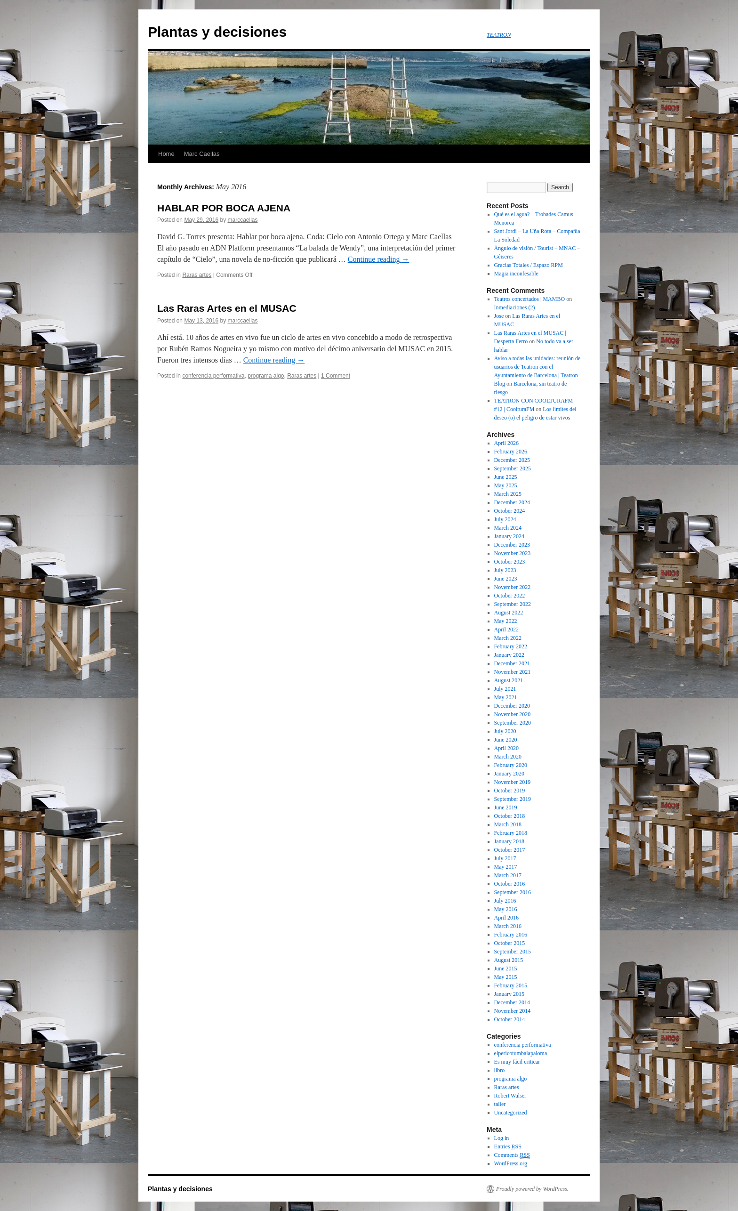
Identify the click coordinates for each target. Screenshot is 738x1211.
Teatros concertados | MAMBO (529, 299)
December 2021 (512, 663)
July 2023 (505, 570)
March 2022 (507, 638)
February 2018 (510, 833)
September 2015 (512, 951)
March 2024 (507, 528)
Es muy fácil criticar (517, 1061)
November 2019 (512, 782)
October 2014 (509, 1019)
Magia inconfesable (516, 273)
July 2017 (505, 858)
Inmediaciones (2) (514, 307)
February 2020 (510, 765)
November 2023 (512, 553)
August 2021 (508, 680)
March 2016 (507, 926)
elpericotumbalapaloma (520, 1053)
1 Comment (335, 375)
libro (499, 1070)
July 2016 (505, 900)
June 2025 (505, 477)
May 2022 (505, 621)
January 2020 (509, 773)
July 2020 (505, 731)
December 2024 (512, 502)
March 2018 (507, 824)
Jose (499, 316)
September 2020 (512, 722)
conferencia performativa (213, 375)
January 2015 (509, 994)
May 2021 (505, 697)
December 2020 (512, 705)
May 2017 (505, 867)
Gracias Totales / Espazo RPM (528, 265)
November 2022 (512, 587)
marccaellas (242, 220)
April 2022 (506, 629)
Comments (512, 1155)
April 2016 (506, 917)
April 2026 (506, 443)
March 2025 (507, 494)
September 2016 (512, 892)
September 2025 (512, 468)
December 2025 (512, 460)
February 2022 (510, 646)
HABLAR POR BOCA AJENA (223, 207)
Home (166, 153)
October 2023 (509, 561)
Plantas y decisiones (217, 32)
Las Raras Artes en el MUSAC (227, 308)
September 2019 (512, 799)
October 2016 (509, 883)
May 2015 (505, 977)
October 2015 (509, 943)
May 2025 (505, 485)
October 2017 (509, 850)
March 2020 (507, 756)
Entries (507, 1146)
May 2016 (505, 909)
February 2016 (510, 934)
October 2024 (509, 511)
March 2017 (507, 875)
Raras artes (196, 275)
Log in (501, 1138)
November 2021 (512, 672)
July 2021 (505, 689)
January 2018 (509, 841)
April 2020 (506, 748)
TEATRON (499, 35)
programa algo (266, 375)
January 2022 (509, 655)
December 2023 (512, 544)
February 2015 (510, 985)
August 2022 (508, 612)
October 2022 (509, 595)
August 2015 (508, 960)
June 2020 (505, 739)
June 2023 (505, 578)
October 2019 (509, 790)
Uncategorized (510, 1112)
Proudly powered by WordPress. (532, 1189)
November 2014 (512, 1011)
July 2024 (505, 519)
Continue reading (378, 259)
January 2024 (509, 536)
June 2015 (505, 968)
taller (500, 1104)
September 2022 (512, 604)
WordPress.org (510, 1163)
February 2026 (510, 451)
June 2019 (505, 807)
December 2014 (512, 1002)
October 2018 (509, 816)
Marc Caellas (202, 153)
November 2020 (512, 714)
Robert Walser (510, 1095)
